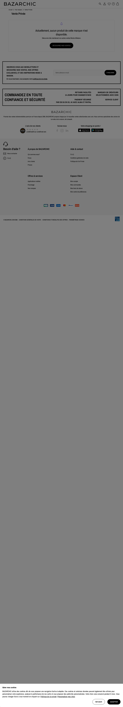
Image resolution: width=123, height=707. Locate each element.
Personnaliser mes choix (66, 696)
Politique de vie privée (48, 696)
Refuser (98, 702)
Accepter (114, 702)
